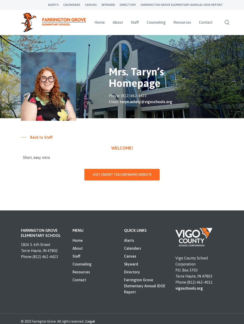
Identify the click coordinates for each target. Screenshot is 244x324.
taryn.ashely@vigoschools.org (146, 102)
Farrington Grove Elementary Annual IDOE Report (144, 286)
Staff (76, 256)
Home (78, 240)
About (78, 248)
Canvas (130, 256)
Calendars (132, 248)
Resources (81, 272)
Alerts (129, 240)
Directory (132, 272)
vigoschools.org (189, 288)
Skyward (131, 264)
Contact (79, 280)
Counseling (82, 264)
